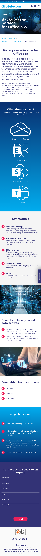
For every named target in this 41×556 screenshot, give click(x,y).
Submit (20, 519)
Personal (6, 2)
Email (3, 494)
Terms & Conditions (28, 548)
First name (5, 478)
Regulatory (12, 549)
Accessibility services (22, 549)
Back (5, 15)
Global (23, 2)
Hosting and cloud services (12, 42)
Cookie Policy (17, 548)
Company (5, 489)
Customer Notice (7, 548)
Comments (6, 505)
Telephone (5, 499)
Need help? (39, 268)
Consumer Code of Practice (19, 551)
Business (15, 2)
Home (4, 39)
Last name (5, 483)
